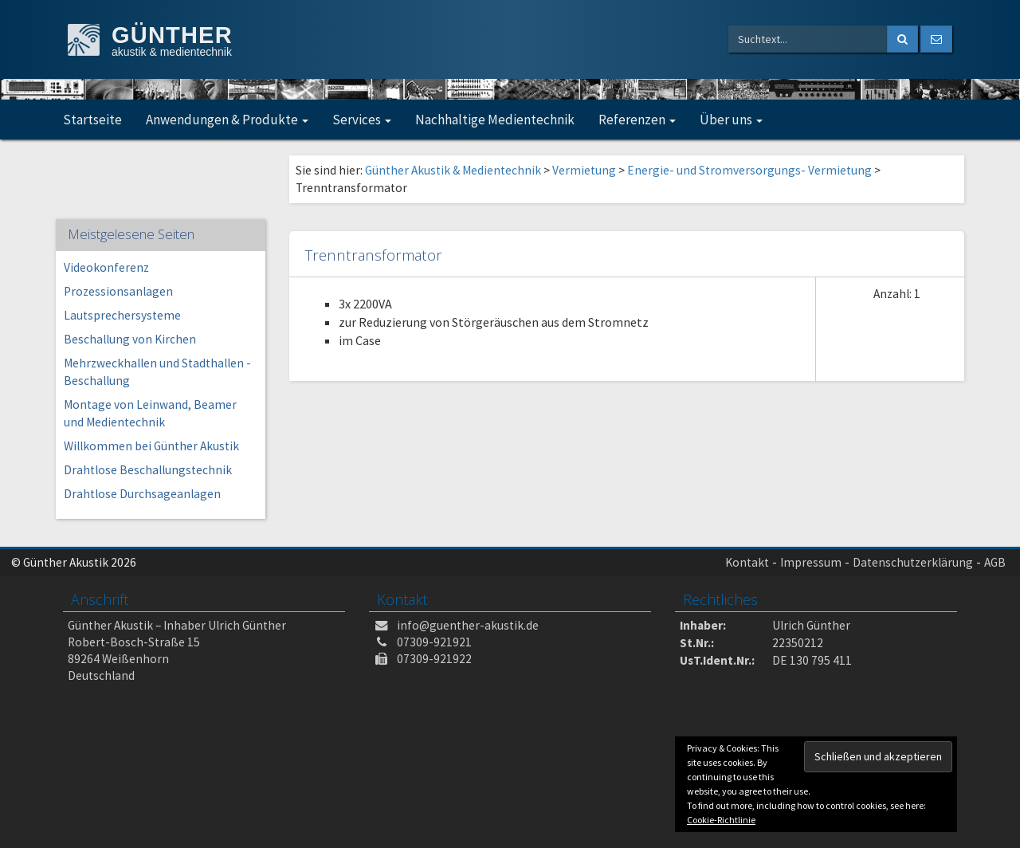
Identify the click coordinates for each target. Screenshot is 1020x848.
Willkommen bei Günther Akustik (151, 445)
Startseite (92, 119)
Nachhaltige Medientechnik (495, 119)
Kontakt (747, 562)
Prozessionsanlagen (118, 291)
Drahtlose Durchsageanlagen (142, 493)
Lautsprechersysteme (122, 315)
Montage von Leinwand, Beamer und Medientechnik (150, 413)
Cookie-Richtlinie (721, 820)
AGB (995, 562)
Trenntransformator (373, 255)
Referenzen (637, 119)
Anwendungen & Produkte (227, 119)
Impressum (811, 562)
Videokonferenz (106, 267)
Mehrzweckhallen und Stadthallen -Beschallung (157, 371)
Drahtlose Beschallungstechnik (148, 469)
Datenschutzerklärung (913, 562)
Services (361, 119)
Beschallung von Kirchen (130, 339)
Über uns (731, 119)
